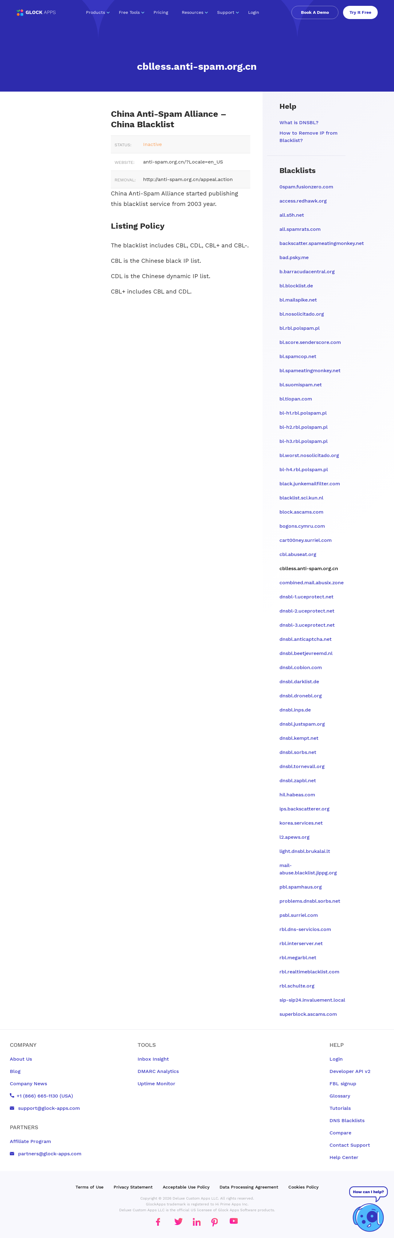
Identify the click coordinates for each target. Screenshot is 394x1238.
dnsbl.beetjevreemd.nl (306, 653)
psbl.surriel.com (298, 915)
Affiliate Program (30, 1141)
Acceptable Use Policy (186, 1187)
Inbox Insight (153, 1059)
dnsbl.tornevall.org (302, 766)
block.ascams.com (301, 512)
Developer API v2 (350, 1071)
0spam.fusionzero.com (306, 187)
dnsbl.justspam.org (302, 724)
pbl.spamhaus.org (300, 887)
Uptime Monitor (156, 1083)
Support (228, 12)
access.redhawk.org (303, 201)
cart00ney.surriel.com (305, 540)
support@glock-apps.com (45, 1108)
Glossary (340, 1096)
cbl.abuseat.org (297, 554)
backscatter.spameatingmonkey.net (321, 243)
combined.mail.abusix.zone (311, 582)
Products (98, 12)
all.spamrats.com (300, 229)
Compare (340, 1133)
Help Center (344, 1157)
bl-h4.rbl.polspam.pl (303, 469)
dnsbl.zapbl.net (297, 780)
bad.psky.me (294, 257)
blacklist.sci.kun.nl (301, 498)
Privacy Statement (133, 1187)
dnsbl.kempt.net (298, 738)
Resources (195, 12)
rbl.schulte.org (296, 986)
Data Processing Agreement (249, 1187)
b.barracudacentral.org (307, 271)
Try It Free (360, 12)
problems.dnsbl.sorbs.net (309, 901)
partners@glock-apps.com (45, 1154)
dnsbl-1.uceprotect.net (306, 597)
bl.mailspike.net (298, 300)
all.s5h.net (291, 215)
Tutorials (340, 1108)
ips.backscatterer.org (304, 809)
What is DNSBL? (298, 122)
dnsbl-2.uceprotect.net (306, 611)
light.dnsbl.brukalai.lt (304, 851)
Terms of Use (89, 1187)
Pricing (161, 12)
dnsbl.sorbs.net (297, 752)
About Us (21, 1059)
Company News (28, 1083)
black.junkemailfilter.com (309, 484)
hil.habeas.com (297, 795)
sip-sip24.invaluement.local (312, 1000)
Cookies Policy (303, 1187)
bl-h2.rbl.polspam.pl (303, 427)
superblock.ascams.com (308, 1014)
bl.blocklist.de (296, 286)
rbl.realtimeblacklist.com (309, 972)
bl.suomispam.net (300, 385)
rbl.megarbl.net (297, 957)
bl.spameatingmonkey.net (310, 370)
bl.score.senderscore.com (310, 342)
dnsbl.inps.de (295, 710)
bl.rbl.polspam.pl (299, 328)
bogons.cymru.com (302, 526)
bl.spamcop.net (297, 356)
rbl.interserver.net (301, 943)
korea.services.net (301, 823)
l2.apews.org (294, 837)
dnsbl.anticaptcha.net (305, 639)
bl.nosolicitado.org (301, 314)
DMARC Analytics (158, 1071)
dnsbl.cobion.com (300, 667)
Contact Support (350, 1145)
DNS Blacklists (347, 1120)
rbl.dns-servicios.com (305, 929)
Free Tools (131, 12)
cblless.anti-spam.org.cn (308, 568)
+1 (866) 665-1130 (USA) (41, 1096)
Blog (15, 1071)
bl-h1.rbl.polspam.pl (303, 413)
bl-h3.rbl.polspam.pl (303, 441)
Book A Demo (315, 12)
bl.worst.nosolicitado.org (309, 455)
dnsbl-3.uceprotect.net (307, 625)
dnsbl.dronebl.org (300, 696)
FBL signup (343, 1083)
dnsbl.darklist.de (299, 681)
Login (253, 12)
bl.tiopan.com (295, 399)
